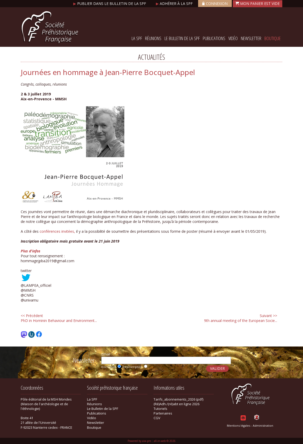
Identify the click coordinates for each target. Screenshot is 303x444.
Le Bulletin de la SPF (182, 38)
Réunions (153, 38)
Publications (214, 38)
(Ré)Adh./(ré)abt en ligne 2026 (176, 404)
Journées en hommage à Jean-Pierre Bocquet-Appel (108, 72)
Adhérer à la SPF (175, 3)
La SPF (137, 38)
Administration (263, 425)
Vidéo (233, 38)
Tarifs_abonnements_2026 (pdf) (178, 399)
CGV (157, 418)
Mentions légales (238, 425)
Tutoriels (160, 408)
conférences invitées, (57, 231)
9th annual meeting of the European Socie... (240, 318)
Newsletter (251, 38)
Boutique (272, 38)
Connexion (215, 3)
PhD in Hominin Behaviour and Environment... (59, 318)
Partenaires (163, 413)
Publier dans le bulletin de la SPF (110, 3)
